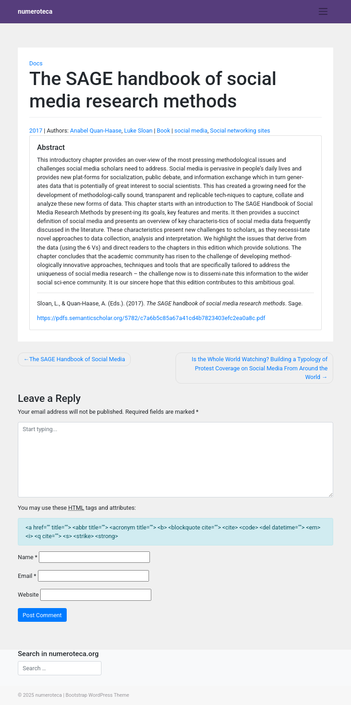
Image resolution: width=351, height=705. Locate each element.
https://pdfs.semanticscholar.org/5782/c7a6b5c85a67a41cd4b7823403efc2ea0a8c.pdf (151, 318)
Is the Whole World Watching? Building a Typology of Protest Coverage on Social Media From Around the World (259, 368)
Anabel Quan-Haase (96, 130)
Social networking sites (240, 130)
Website (28, 594)
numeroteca (35, 11)
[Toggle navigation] (323, 11)
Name (27, 557)
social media (191, 130)
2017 (36, 130)
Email (27, 575)
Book (163, 130)
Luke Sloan (138, 130)
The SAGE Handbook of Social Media (77, 359)
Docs (36, 63)
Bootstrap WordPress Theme (97, 695)
